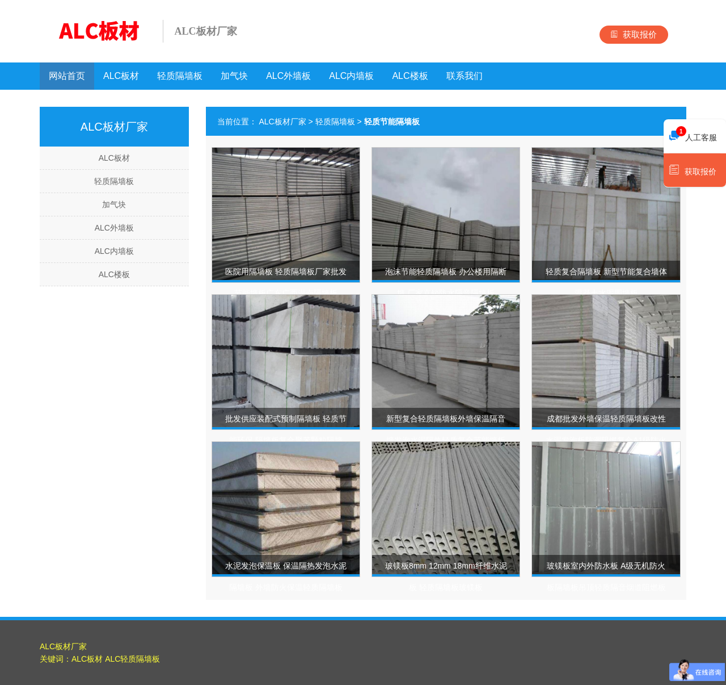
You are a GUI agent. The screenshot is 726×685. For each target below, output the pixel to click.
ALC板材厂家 (282, 121)
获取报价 (634, 34)
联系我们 (464, 76)
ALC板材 (121, 76)
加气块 (234, 76)
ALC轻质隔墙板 (132, 658)
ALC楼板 (410, 76)
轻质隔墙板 (179, 76)
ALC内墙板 (351, 76)
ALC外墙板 (288, 76)
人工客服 (693, 134)
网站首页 (67, 76)
